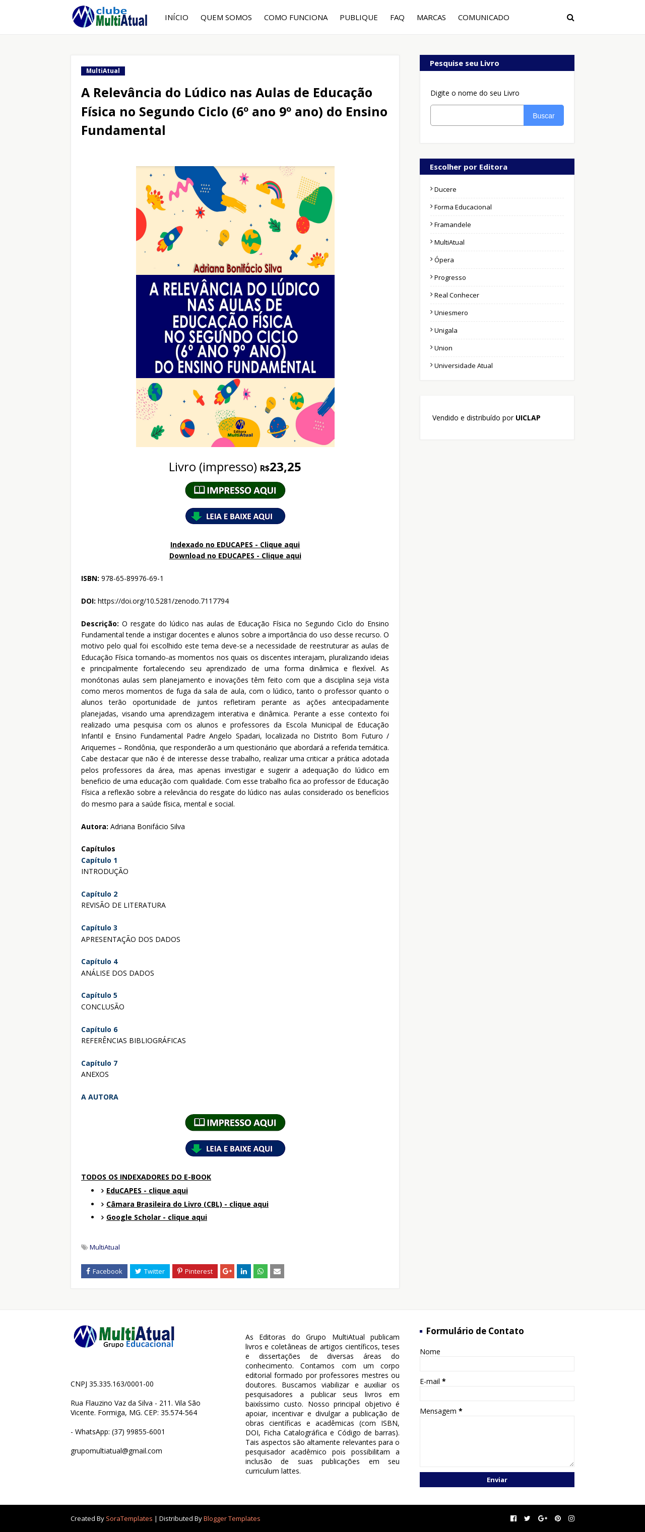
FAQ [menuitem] (397, 17)
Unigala (446, 330)
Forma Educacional (463, 206)
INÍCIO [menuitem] (176, 17)
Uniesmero (451, 312)
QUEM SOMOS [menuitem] (226, 17)
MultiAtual (105, 1247)
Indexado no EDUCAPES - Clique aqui (235, 544)
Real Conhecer (456, 295)
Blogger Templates (232, 1518)
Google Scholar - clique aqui (156, 1217)
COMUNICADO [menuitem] (483, 17)
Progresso (450, 277)
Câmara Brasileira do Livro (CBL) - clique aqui (187, 1204)
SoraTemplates (129, 1518)
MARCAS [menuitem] (431, 17)
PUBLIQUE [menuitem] (359, 17)
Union (443, 347)
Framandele (452, 224)
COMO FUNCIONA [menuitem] (296, 17)
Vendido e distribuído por (485, 417)
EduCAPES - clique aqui (147, 1190)
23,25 (235, 466)
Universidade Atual (463, 365)
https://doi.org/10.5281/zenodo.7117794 (163, 601)
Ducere (445, 189)
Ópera (444, 259)
